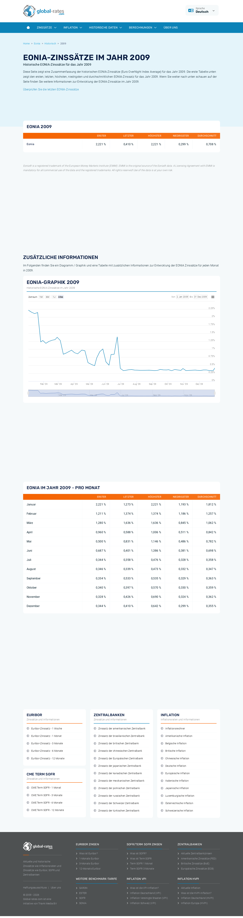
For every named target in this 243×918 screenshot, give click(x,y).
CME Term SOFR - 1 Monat (44, 787)
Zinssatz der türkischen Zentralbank (117, 810)
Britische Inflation (173, 750)
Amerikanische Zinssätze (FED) (197, 858)
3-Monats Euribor (87, 863)
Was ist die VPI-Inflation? (143, 888)
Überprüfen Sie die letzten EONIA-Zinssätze (51, 89)
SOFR (81, 898)
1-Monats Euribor (87, 858)
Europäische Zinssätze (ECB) (196, 868)
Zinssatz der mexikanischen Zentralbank (119, 780)
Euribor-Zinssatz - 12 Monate (45, 758)
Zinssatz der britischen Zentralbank (116, 743)
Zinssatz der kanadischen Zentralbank (118, 773)
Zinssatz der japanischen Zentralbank (117, 765)
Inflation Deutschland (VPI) (144, 893)
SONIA (81, 903)
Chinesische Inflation (175, 758)
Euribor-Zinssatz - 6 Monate (45, 750)
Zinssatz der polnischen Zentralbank (117, 788)
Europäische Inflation (175, 773)
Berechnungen (143, 27)
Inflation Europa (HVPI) (193, 903)
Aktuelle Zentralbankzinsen (195, 853)
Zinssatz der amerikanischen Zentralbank (120, 728)
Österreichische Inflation (177, 803)
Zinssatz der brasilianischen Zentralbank (119, 736)
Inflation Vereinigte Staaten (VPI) (147, 898)
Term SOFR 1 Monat (140, 863)
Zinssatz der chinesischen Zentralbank (118, 750)
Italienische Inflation (175, 780)
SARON (82, 888)
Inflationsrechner (173, 728)
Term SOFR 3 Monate (140, 868)
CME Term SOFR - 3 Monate (44, 795)
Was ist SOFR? (137, 853)
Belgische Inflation (174, 743)
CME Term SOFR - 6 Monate (44, 802)
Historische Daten (105, 27)
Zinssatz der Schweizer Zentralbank (116, 803)
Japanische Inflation (175, 788)
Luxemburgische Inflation (177, 795)
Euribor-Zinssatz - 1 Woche (44, 728)
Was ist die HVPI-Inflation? (194, 893)
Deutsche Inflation (173, 765)
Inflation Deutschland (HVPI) (196, 898)
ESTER (81, 893)
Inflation (73, 27)
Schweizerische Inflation (177, 810)
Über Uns (171, 27)
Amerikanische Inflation (177, 736)
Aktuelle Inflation (189, 888)
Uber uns (56, 887)
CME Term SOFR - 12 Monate (45, 810)
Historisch (50, 43)
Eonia (37, 43)
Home (26, 43)
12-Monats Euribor (88, 868)
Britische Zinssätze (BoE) (194, 863)
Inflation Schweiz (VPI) (141, 903)
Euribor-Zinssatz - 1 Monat (44, 736)
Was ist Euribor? (87, 853)
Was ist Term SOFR (139, 858)
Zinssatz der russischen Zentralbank (117, 795)
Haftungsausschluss (35, 887)
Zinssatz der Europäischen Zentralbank (118, 758)
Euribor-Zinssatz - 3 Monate (45, 743)
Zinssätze (46, 27)
